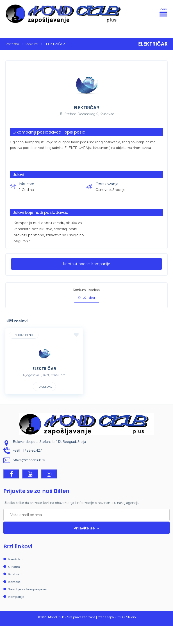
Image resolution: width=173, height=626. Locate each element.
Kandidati (15, 559)
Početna (12, 44)
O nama (14, 566)
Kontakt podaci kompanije (86, 264)
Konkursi (31, 44)
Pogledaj (44, 386)
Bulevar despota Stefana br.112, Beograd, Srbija (49, 442)
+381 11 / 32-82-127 (27, 450)
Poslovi (13, 574)
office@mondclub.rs (29, 460)
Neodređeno (24, 335)
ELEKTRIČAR (44, 368)
